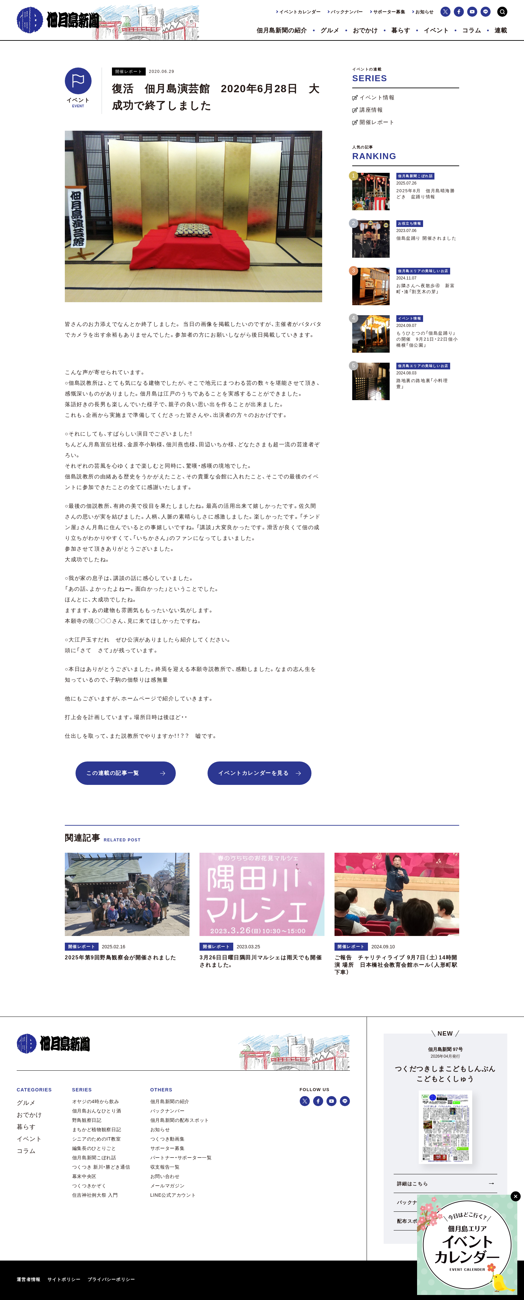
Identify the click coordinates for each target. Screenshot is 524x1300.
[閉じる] (516, 1196)
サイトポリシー (64, 1279)
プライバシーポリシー (111, 1279)
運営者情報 (29, 1279)
